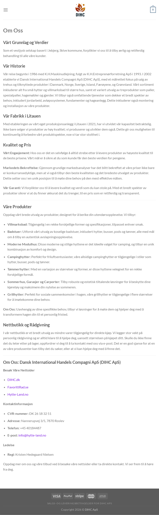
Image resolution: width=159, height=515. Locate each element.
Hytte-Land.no (17, 394)
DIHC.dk (13, 380)
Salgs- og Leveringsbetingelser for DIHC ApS (79, 503)
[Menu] (5, 10)
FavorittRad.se (17, 387)
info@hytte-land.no (32, 435)
